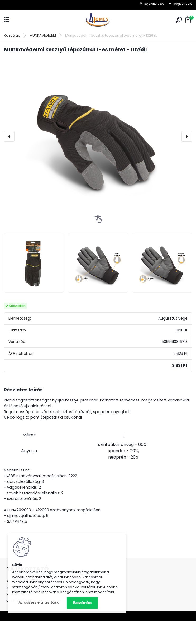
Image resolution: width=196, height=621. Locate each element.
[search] (179, 19)
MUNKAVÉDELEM (43, 35)
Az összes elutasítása (39, 602)
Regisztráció (182, 4)
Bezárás (82, 603)
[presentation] (9, 136)
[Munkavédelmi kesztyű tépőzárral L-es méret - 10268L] (98, 136)
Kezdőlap (12, 35)
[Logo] (98, 20)
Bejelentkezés (154, 4)
